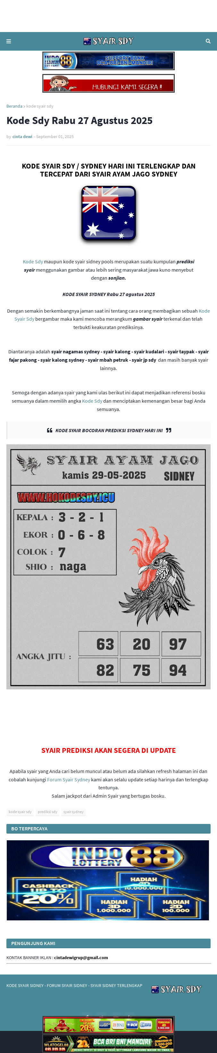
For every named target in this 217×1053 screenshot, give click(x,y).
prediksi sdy (47, 811)
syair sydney (73, 811)
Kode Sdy (33, 261)
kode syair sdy (40, 106)
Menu (8, 41)
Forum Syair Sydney (68, 779)
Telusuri (208, 41)
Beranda (14, 106)
